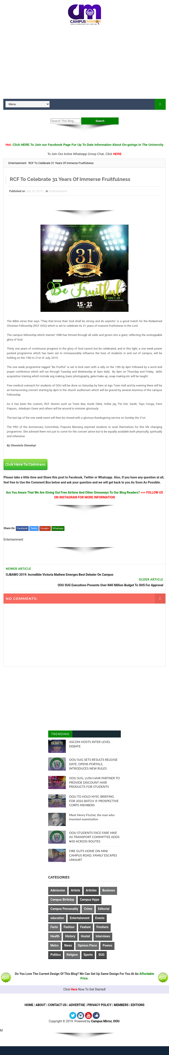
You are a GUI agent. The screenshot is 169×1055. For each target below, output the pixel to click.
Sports (88, 954)
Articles (91, 890)
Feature (85, 927)
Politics (55, 954)
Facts (54, 927)
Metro (54, 945)
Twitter (33, 528)
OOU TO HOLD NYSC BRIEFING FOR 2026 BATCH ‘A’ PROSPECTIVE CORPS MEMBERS (94, 801)
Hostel (85, 936)
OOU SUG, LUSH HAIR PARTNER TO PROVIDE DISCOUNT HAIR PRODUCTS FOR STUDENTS (94, 782)
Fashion (69, 927)
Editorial (103, 909)
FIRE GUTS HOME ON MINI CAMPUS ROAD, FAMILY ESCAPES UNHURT (93, 855)
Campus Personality (64, 909)
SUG (101, 954)
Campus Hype (89, 899)
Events (100, 918)
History (70, 936)
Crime (88, 909)
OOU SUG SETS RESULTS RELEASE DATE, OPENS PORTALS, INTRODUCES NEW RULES (93, 764)
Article (75, 890)
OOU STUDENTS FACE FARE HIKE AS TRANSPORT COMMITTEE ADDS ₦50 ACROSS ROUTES (94, 837)
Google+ (45, 528)
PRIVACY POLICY (99, 1005)
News (68, 945)
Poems (107, 945)
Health (54, 936)
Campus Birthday (62, 899)
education (57, 918)
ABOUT (40, 1005)
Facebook (22, 528)
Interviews (103, 936)
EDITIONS (138, 1005)
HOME (28, 1005)
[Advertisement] (84, 63)
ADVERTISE (77, 1005)
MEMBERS (121, 1005)
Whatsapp (58, 528)
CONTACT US (57, 1005)
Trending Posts (60, 735)
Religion (72, 954)
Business (108, 890)
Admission (57, 890)
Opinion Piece (87, 945)
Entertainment (17, 163)
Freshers (102, 927)
